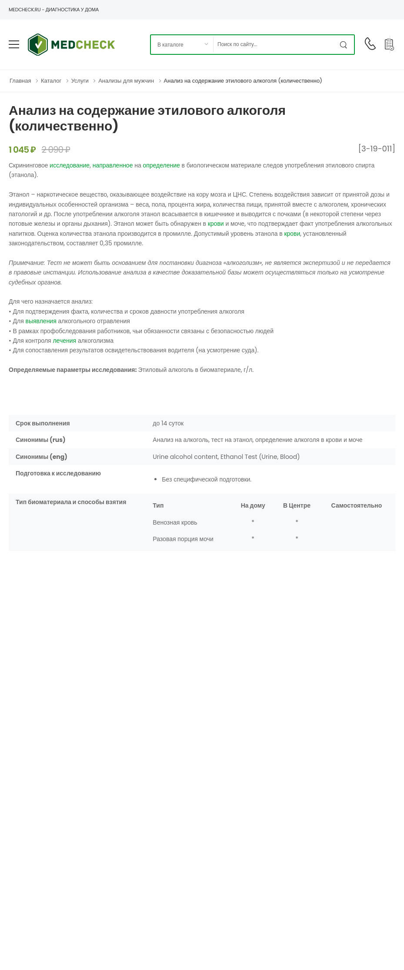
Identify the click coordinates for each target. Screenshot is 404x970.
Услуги (80, 81)
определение (161, 165)
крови (216, 223)
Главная (20, 81)
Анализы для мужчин (126, 81)
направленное (113, 165)
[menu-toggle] (14, 44)
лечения (64, 340)
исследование (70, 165)
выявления (40, 321)
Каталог (51, 81)
